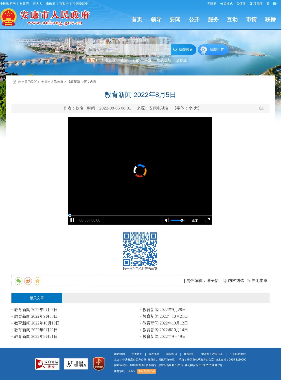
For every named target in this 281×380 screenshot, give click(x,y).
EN (275, 3)
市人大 (37, 3)
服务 (213, 19)
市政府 (50, 3)
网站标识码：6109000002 (168, 365)
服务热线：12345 (124, 371)
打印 (263, 107)
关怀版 (241, 3)
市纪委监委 (80, 3)
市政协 (64, 3)
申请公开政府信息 (212, 354)
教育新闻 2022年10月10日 (37, 323)
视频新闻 (73, 82)
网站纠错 (171, 354)
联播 (270, 19)
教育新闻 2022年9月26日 (36, 309)
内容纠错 (236, 280)
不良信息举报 (238, 354)
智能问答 (217, 50)
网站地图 (119, 354)
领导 (156, 19)
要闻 (175, 19)
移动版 (256, 3)
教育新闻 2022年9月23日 (36, 330)
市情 (251, 19)
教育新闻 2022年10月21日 (165, 316)
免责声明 (137, 354)
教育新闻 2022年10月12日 (165, 323)
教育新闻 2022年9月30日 (36, 316)
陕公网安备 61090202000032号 (204, 365)
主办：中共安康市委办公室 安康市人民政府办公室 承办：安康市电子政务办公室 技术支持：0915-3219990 (180, 359)
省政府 (24, 3)
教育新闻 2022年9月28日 (164, 309)
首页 (137, 19)
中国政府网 (8, 3)
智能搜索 (183, 49)
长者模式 (226, 3)
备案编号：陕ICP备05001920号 (165, 365)
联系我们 (189, 354)
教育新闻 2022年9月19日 (164, 336)
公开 (194, 19)
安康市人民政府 (52, 82)
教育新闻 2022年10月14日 (165, 330)
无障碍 (212, 3)
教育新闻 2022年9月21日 (36, 336)
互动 (232, 19)
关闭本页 (259, 280)
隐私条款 (154, 354)
